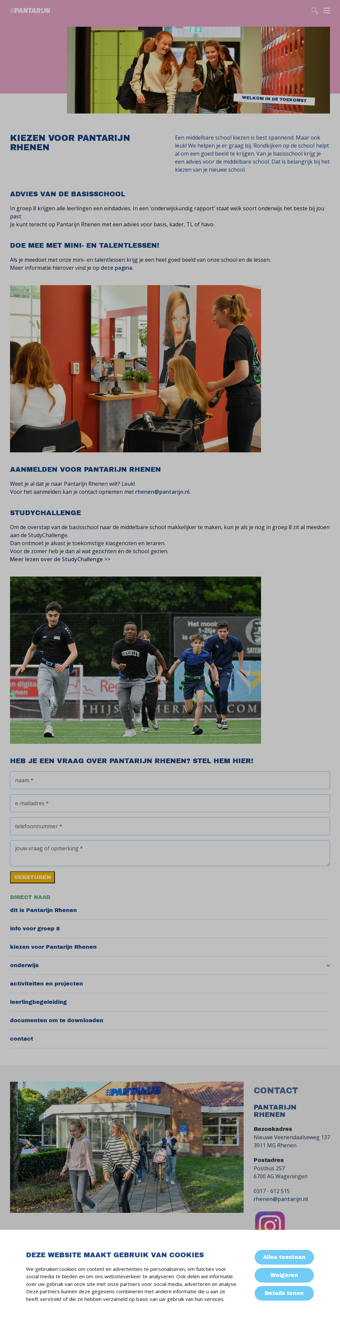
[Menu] (326, 10)
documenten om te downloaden (56, 1020)
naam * (24, 780)
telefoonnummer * (38, 826)
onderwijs (24, 965)
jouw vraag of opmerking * (49, 848)
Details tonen (284, 1293)
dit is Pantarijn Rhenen (43, 910)
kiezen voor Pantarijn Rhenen (53, 947)
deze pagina (116, 267)
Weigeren (284, 1275)
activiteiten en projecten (46, 983)
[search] (315, 10)
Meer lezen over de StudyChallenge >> (60, 559)
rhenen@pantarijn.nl (162, 491)
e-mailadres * (32, 803)
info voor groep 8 (35, 928)
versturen (32, 877)
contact (21, 1039)
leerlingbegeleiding (38, 1002)
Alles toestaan (284, 1257)
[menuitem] (170, 910)
